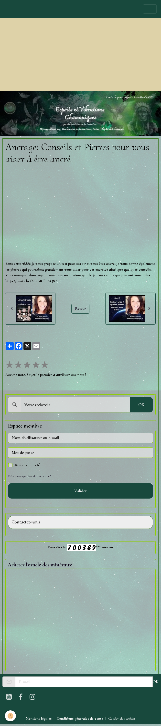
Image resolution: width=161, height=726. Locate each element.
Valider (80, 490)
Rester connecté (27, 464)
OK (141, 404)
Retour (80, 308)
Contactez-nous (26, 522)
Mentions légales (39, 718)
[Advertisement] (80, 54)
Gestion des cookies (122, 718)
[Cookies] (10, 715)
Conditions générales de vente (80, 718)
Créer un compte (17, 476)
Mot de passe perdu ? (39, 476)
